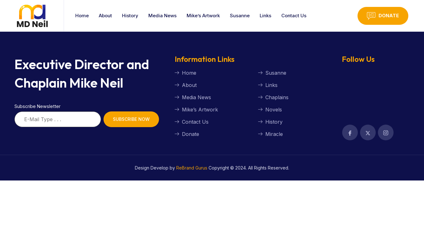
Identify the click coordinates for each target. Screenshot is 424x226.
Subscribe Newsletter (37, 106)
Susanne (240, 16)
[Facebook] (350, 132)
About (105, 16)
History (130, 16)
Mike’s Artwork (203, 16)
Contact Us (293, 16)
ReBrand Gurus (191, 167)
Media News (162, 16)
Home (82, 16)
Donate (383, 16)
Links (265, 16)
